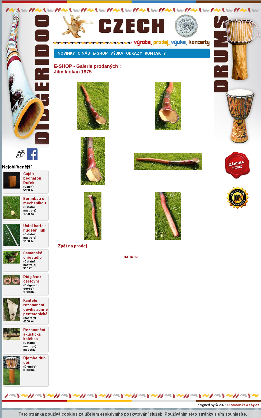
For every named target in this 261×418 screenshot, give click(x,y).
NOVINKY (66, 53)
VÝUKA (116, 53)
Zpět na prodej (72, 245)
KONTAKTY (155, 53)
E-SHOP (100, 53)
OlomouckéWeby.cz (243, 405)
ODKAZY (134, 53)
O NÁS (84, 53)
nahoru (131, 256)
